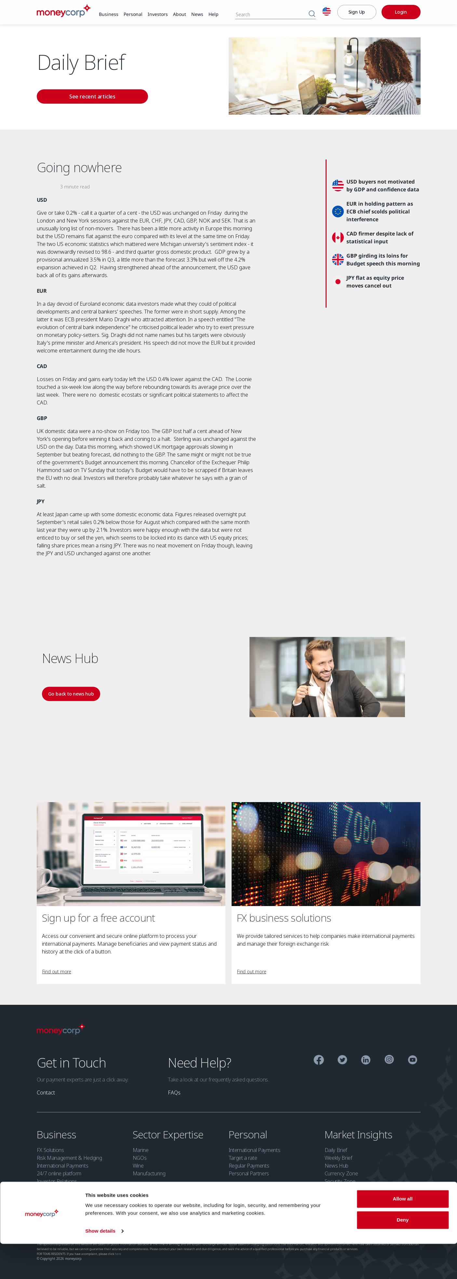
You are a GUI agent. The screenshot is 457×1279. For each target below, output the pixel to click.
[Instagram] (389, 1061)
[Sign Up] (356, 12)
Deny (403, 1255)
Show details (100, 1266)
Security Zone (340, 1181)
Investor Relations (57, 1181)
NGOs (140, 1157)
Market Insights (360, 1134)
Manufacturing (149, 1173)
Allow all (403, 1234)
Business (58, 1134)
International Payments (62, 1165)
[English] (326, 12)
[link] (108, 14)
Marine (141, 1150)
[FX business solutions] (326, 854)
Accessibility (159, 1214)
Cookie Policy (130, 1214)
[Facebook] (318, 1061)
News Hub (336, 1165)
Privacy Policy (100, 1214)
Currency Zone (341, 1173)
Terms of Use (187, 1214)
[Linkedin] (365, 1061)
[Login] (401, 12)
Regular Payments (249, 1165)
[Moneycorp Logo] (61, 1032)
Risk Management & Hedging (69, 1157)
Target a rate (243, 1157)
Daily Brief (336, 1150)
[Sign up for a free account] (131, 854)
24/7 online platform (59, 1173)
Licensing (46, 1214)
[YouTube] (412, 1061)
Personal (249, 1134)
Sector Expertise (169, 1134)
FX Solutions (50, 1150)
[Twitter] (342, 1061)
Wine (138, 1165)
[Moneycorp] (64, 15)
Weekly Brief (338, 1157)
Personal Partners (249, 1173)
